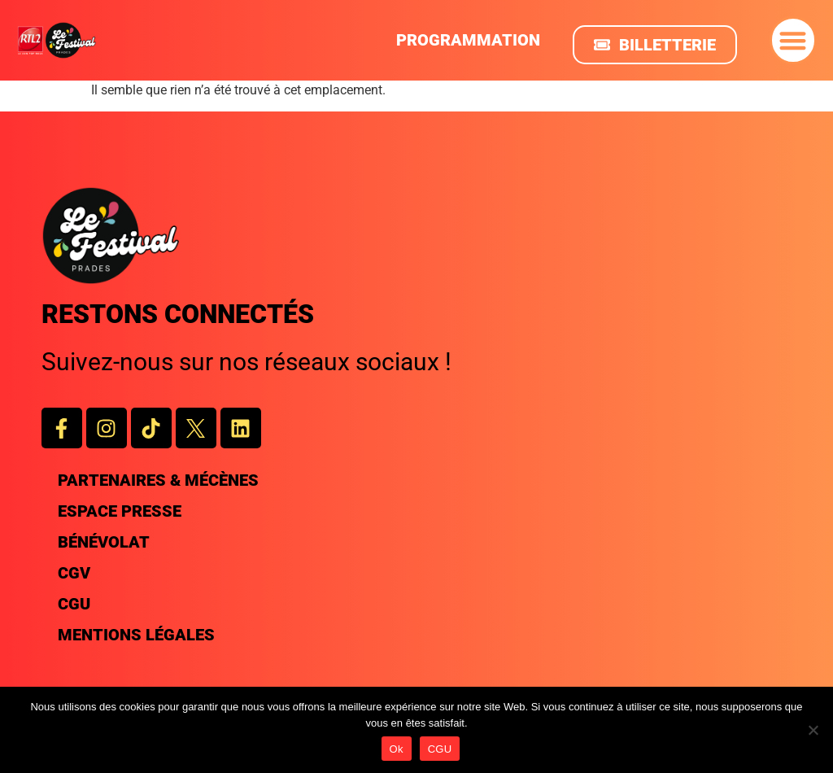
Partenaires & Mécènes (158, 480)
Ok (396, 749)
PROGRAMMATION (468, 40)
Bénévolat (104, 542)
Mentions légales (136, 634)
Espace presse (119, 511)
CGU (74, 604)
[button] (794, 40)
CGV (74, 573)
